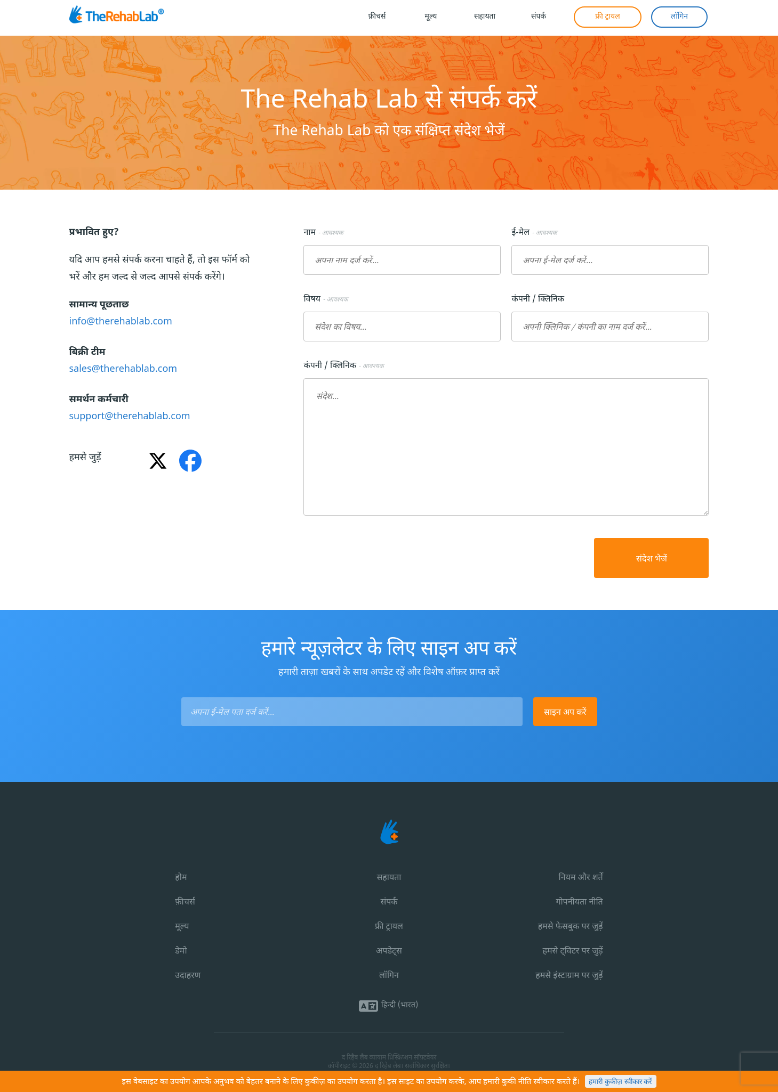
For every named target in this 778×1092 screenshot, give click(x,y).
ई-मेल (534, 233)
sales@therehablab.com (123, 369)
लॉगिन (389, 976)
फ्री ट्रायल (389, 927)
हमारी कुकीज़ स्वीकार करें (620, 1082)
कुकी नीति (516, 1082)
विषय (325, 299)
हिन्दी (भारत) (399, 1005)
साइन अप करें (565, 711)
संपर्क (388, 902)
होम (181, 878)
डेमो (181, 951)
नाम (323, 233)
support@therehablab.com (129, 417)
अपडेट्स (389, 951)
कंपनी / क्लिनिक (539, 299)
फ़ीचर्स (185, 902)
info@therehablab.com (120, 322)
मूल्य (182, 927)
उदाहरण (187, 976)
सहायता (388, 878)
